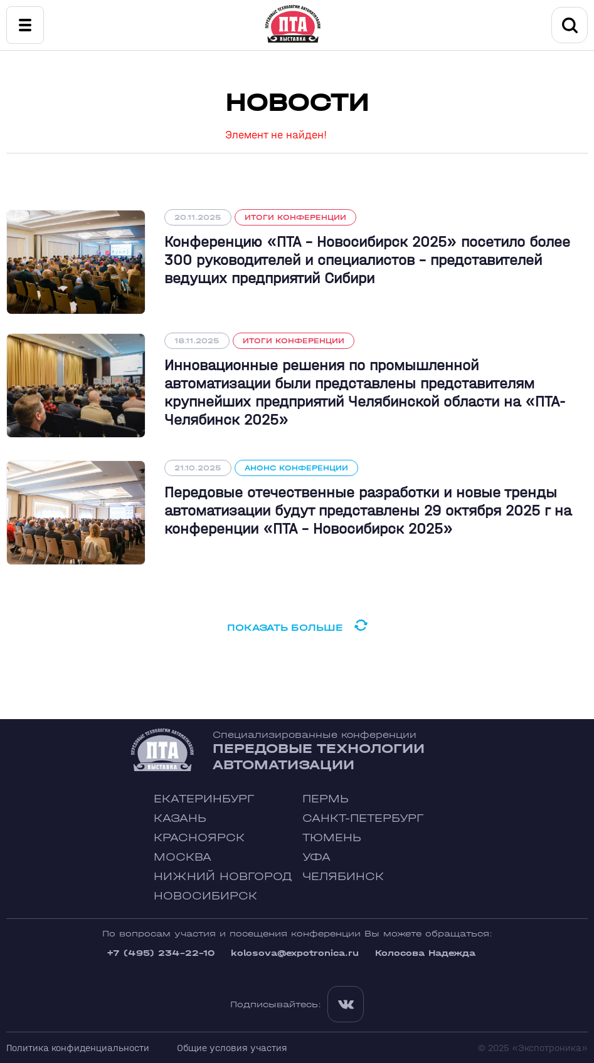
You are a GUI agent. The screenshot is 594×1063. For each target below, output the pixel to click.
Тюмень (331, 837)
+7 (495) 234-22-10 (161, 953)
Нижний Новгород (223, 876)
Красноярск (199, 837)
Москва (182, 857)
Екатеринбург (204, 799)
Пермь (325, 799)
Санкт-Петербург (362, 818)
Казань (180, 818)
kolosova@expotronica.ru (295, 953)
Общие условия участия (232, 1048)
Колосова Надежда (425, 953)
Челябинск (343, 876)
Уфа (316, 857)
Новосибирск (205, 896)
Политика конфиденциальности (77, 1048)
